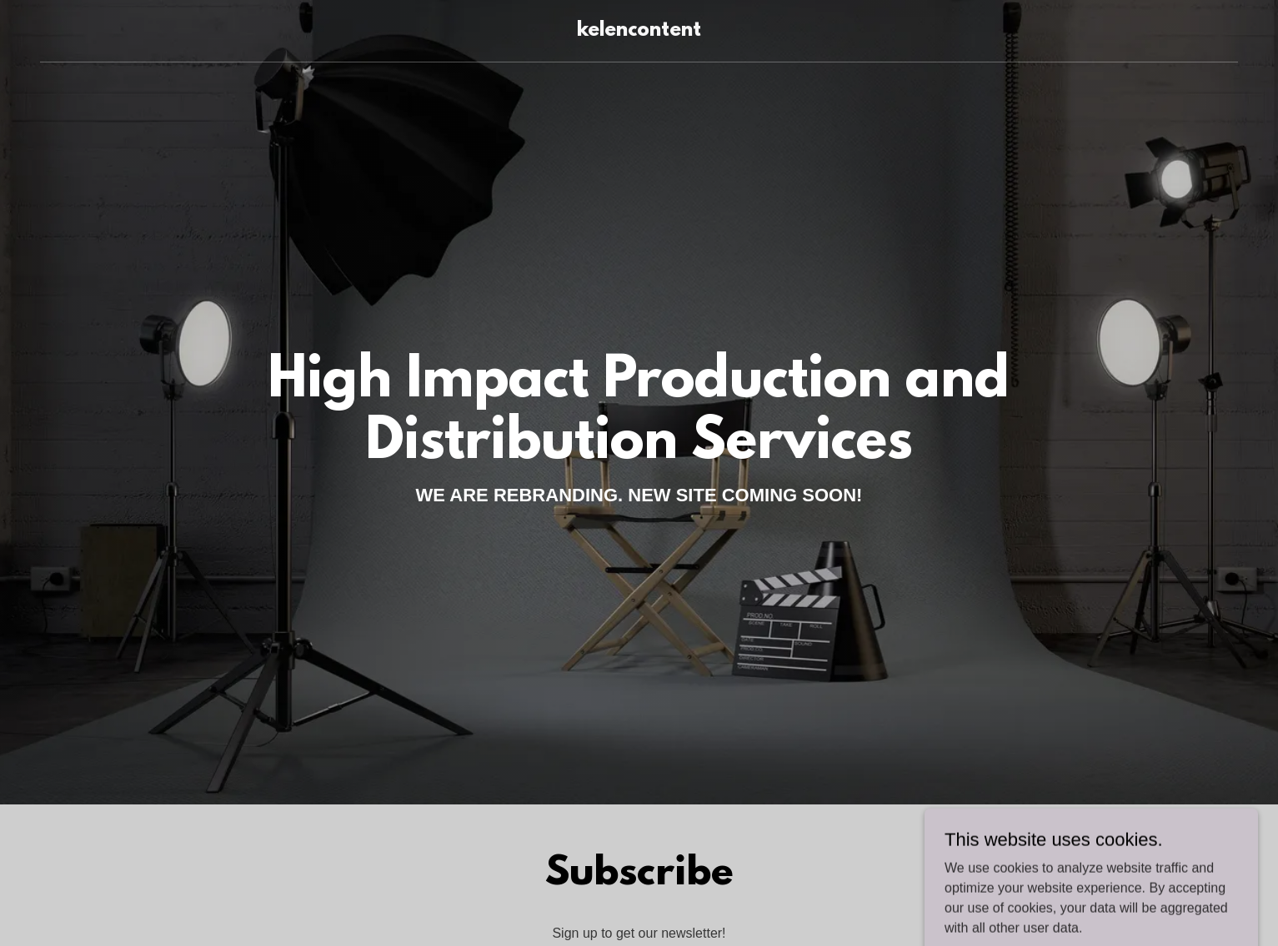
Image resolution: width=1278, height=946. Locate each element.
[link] (639, 31)
